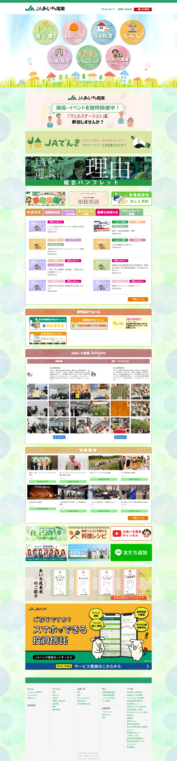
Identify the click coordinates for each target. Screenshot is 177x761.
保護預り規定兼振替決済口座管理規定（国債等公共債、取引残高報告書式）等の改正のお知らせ (130, 267)
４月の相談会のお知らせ (122, 245)
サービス (56, 689)
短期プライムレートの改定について (126, 286)
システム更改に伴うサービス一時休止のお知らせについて (66, 228)
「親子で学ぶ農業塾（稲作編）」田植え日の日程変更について (66, 271)
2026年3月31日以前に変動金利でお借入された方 (65, 287)
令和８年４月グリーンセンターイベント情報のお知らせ (66, 250)
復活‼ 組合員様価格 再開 (123, 231)
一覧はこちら (138, 299)
